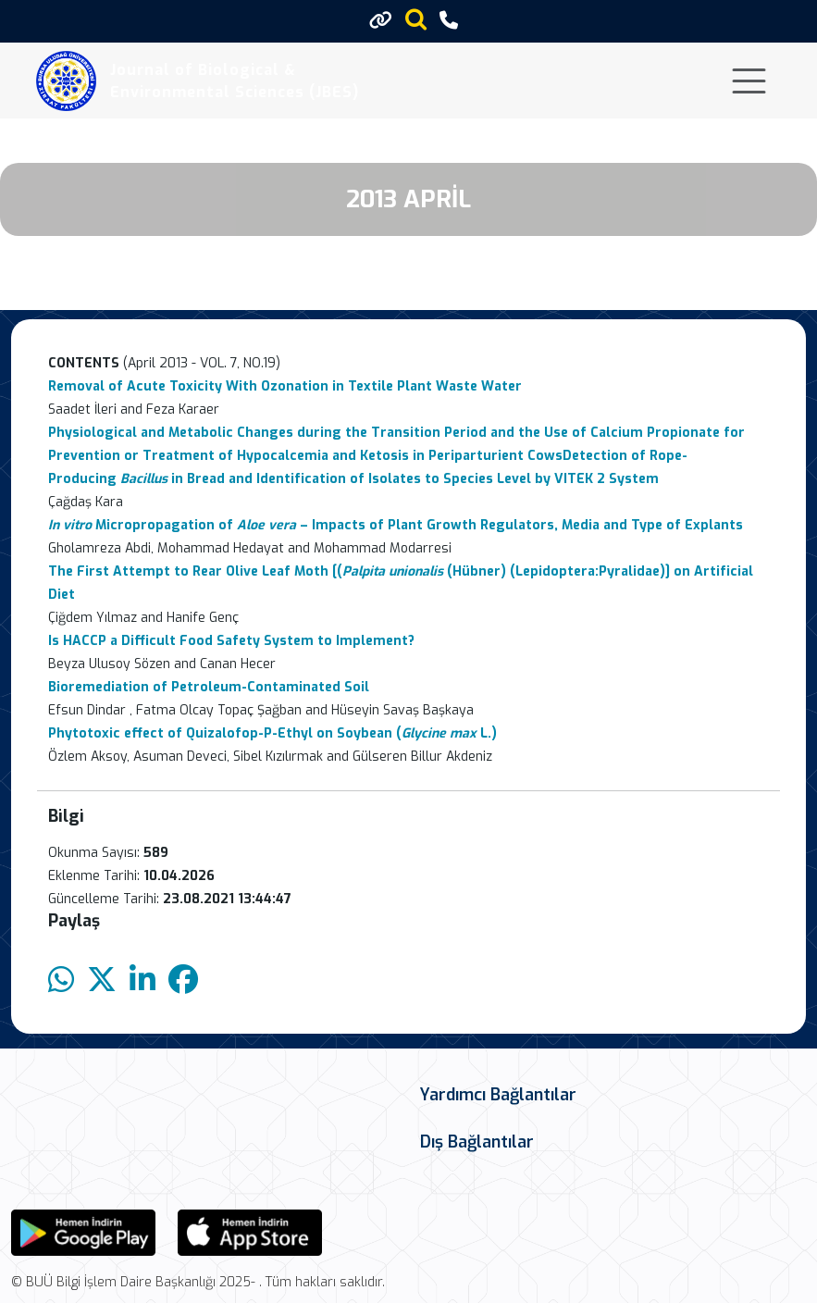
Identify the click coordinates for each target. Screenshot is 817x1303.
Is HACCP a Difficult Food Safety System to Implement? (231, 641)
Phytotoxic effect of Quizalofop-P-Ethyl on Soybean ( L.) (272, 733)
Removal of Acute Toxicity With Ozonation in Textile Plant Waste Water (285, 386)
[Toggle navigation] (749, 80)
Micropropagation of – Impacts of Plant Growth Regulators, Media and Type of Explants (395, 525)
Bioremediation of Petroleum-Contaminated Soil (208, 687)
